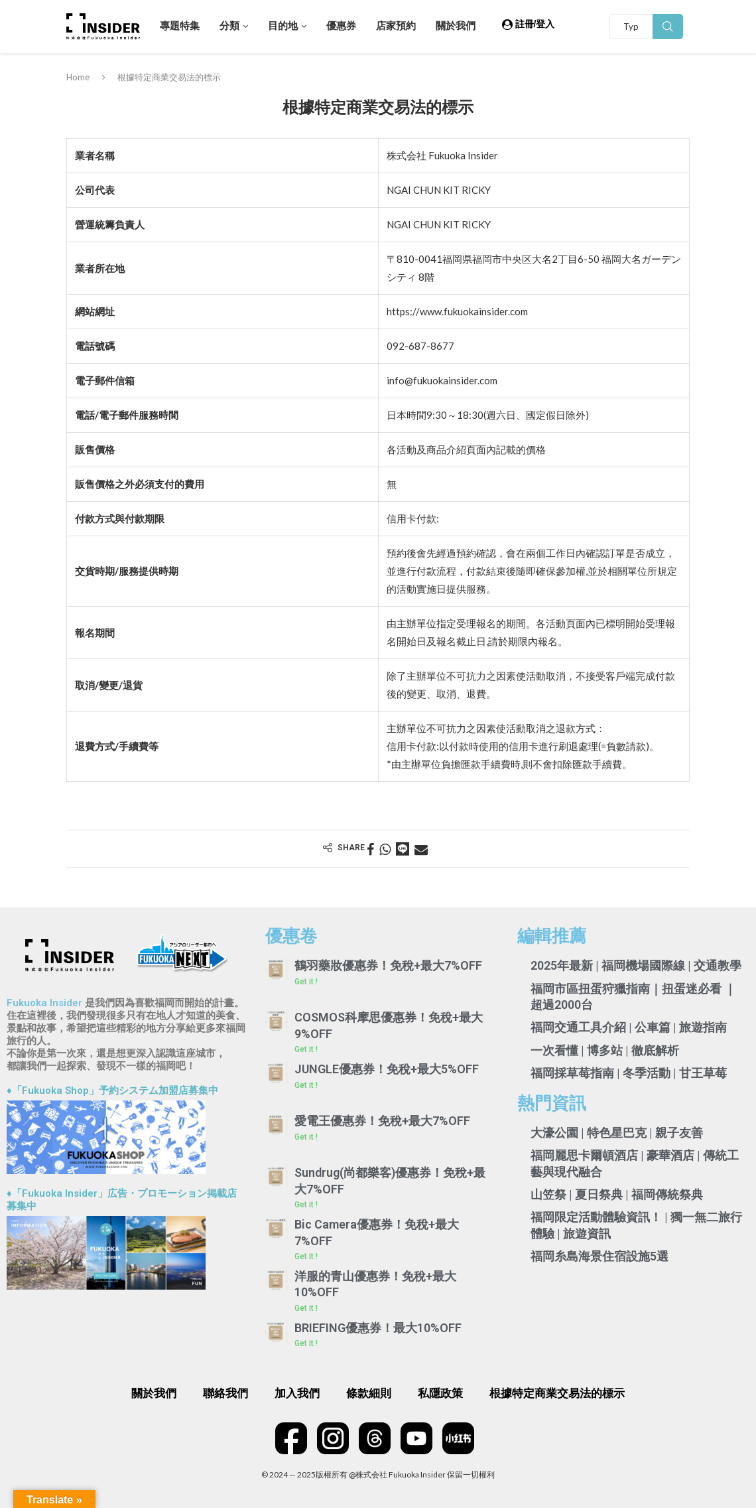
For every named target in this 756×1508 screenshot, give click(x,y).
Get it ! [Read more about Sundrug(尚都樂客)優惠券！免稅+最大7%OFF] (306, 1204)
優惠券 (341, 26)
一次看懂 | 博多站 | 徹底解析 (605, 1050)
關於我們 (455, 26)
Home (78, 77)
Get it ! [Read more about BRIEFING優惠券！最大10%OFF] (306, 1343)
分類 (229, 26)
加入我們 (297, 1393)
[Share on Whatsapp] (385, 849)
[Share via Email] (421, 849)
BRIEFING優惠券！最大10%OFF (378, 1328)
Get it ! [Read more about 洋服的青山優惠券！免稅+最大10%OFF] (306, 1308)
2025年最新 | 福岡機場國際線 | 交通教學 (636, 965)
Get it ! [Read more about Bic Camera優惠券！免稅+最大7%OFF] (306, 1256)
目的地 (283, 26)
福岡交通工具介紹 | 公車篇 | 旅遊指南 (629, 1027)
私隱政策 (440, 1393)
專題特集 (180, 26)
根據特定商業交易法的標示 (557, 1393)
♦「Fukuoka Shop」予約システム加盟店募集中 (112, 1090)
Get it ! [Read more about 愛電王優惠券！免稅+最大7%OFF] (306, 1137)
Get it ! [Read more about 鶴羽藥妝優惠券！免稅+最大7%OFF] (306, 981)
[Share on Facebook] (370, 849)
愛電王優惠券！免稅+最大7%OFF (382, 1121)
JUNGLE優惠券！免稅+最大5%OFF (386, 1069)
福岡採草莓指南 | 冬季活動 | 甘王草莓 (629, 1073)
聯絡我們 (225, 1393)
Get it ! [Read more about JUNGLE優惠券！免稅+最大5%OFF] (306, 1085)
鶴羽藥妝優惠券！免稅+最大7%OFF (388, 965)
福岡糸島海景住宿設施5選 (599, 1256)
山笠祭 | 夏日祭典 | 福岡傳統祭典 (617, 1194)
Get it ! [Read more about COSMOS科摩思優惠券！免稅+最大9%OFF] (306, 1049)
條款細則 (368, 1393)
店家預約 (396, 26)
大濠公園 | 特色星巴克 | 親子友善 (617, 1133)
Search (668, 26)
